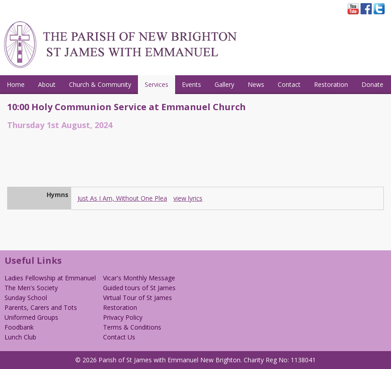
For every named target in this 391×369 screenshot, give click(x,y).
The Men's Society (31, 287)
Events (191, 84)
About (47, 84)
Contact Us (119, 337)
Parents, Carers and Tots (40, 307)
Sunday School (25, 297)
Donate (372, 84)
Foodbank (19, 327)
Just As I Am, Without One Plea (122, 198)
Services (156, 84)
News (256, 84)
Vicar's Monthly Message (139, 278)
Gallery (224, 84)
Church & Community (100, 84)
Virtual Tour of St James (137, 297)
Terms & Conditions (132, 327)
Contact (289, 84)
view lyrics (187, 198)
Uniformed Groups (31, 317)
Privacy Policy (122, 317)
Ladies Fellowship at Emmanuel (50, 278)
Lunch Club (20, 337)
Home (16, 84)
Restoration (331, 84)
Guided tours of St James (139, 287)
